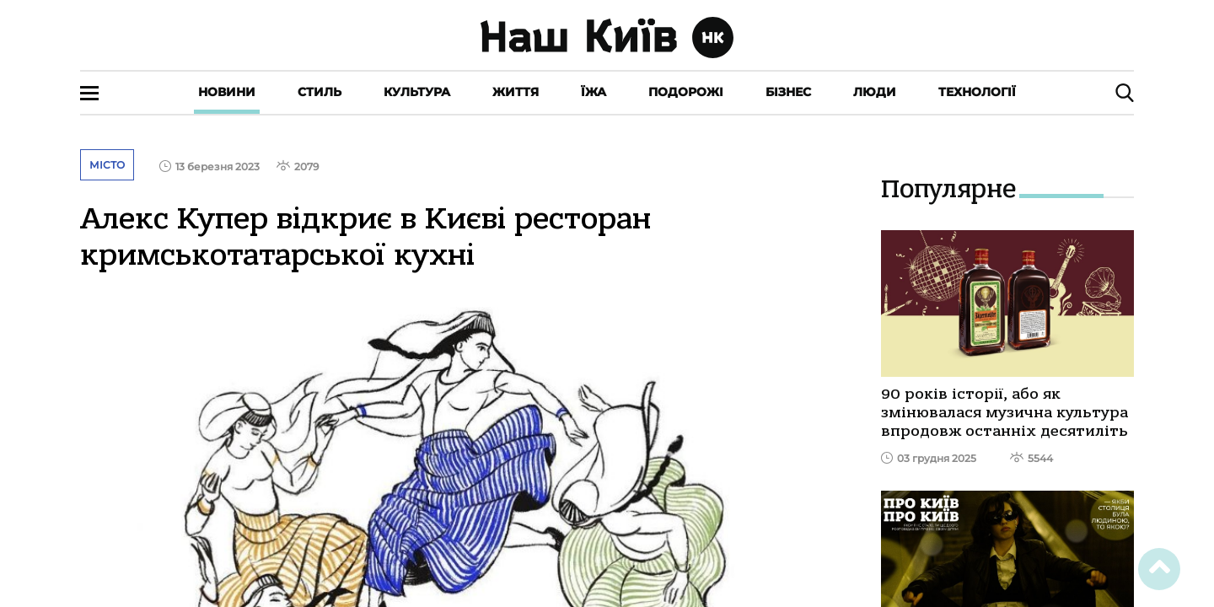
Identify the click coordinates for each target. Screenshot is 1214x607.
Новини (226, 91)
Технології (977, 91)
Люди (874, 91)
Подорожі (685, 91)
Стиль (319, 91)
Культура (417, 91)
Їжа (593, 91)
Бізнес (788, 91)
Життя (515, 91)
